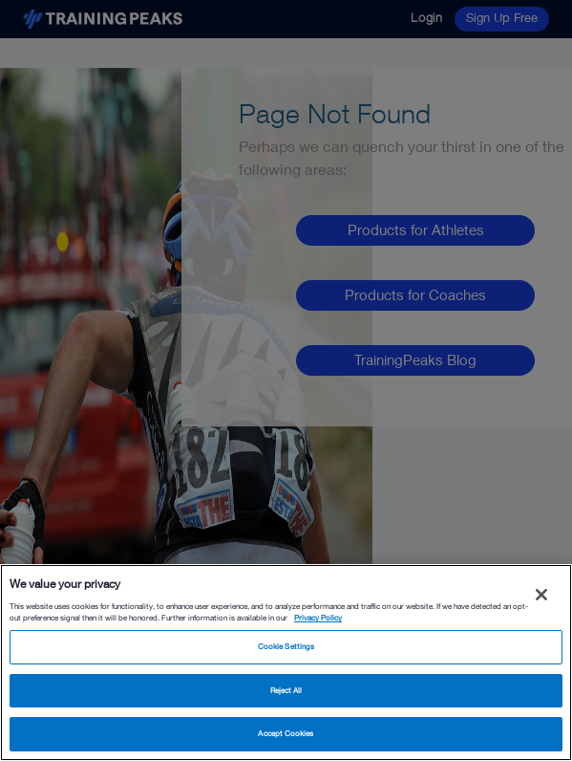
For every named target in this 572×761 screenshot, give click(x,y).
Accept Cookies (285, 733)
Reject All (286, 690)
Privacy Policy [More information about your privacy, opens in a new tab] (318, 617)
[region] (286, 662)
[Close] (541, 595)
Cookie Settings (286, 646)
